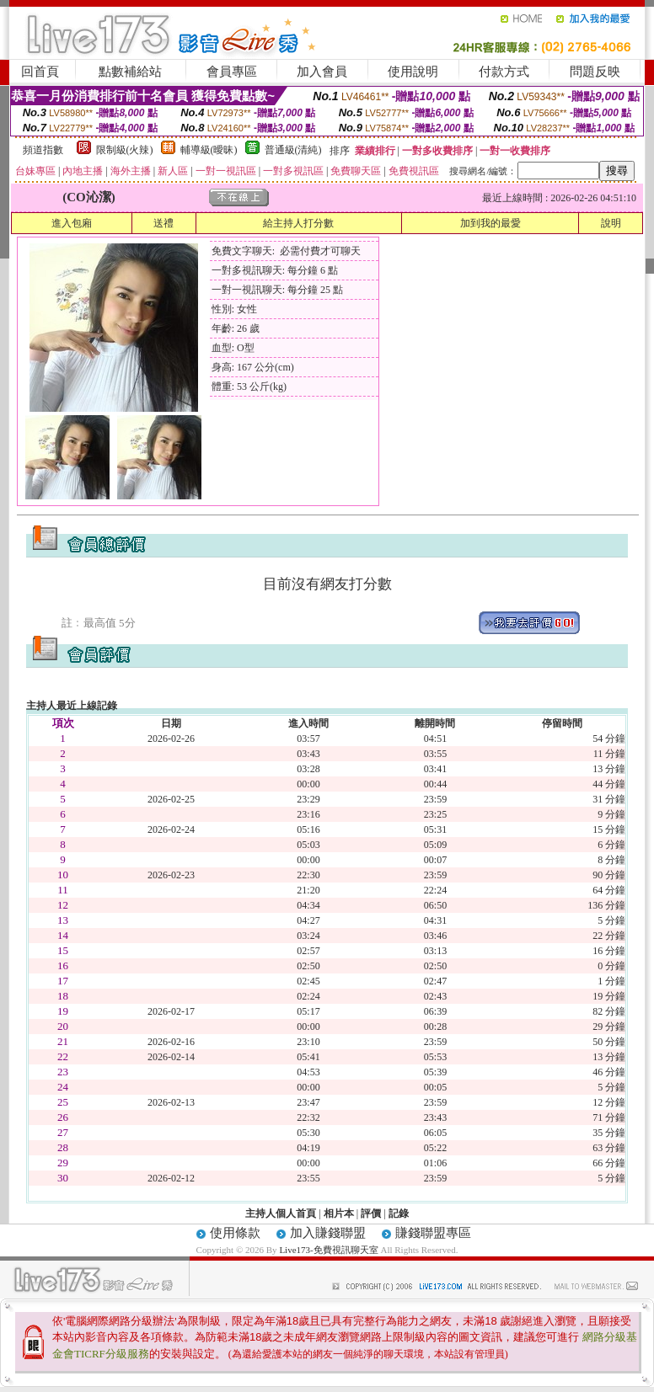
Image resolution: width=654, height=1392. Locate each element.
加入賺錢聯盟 (328, 1233)
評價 (371, 1213)
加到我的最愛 (490, 223)
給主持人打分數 (298, 223)
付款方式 (504, 71)
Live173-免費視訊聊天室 (328, 1250)
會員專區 (231, 71)
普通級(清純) (293, 150)
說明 (611, 223)
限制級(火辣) (124, 150)
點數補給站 (130, 71)
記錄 (399, 1213)
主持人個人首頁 (280, 1213)
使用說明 (413, 71)
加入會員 (322, 71)
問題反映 (595, 71)
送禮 (163, 223)
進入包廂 (71, 223)
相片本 (339, 1213)
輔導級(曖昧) (209, 150)
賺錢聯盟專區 (433, 1233)
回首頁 (40, 71)
